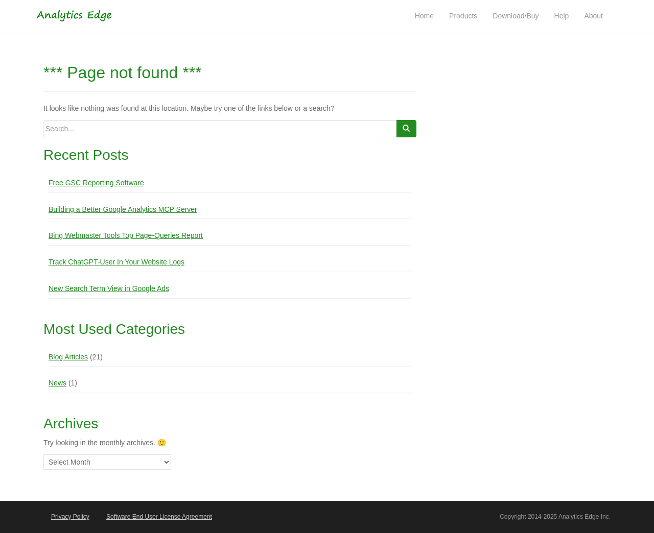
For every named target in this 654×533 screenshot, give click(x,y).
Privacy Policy (70, 516)
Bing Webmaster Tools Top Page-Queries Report (126, 235)
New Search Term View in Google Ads (109, 288)
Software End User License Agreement (159, 516)
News (57, 383)
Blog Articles (68, 357)
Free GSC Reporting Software (96, 183)
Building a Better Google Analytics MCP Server (123, 209)
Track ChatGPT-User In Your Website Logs (116, 262)
